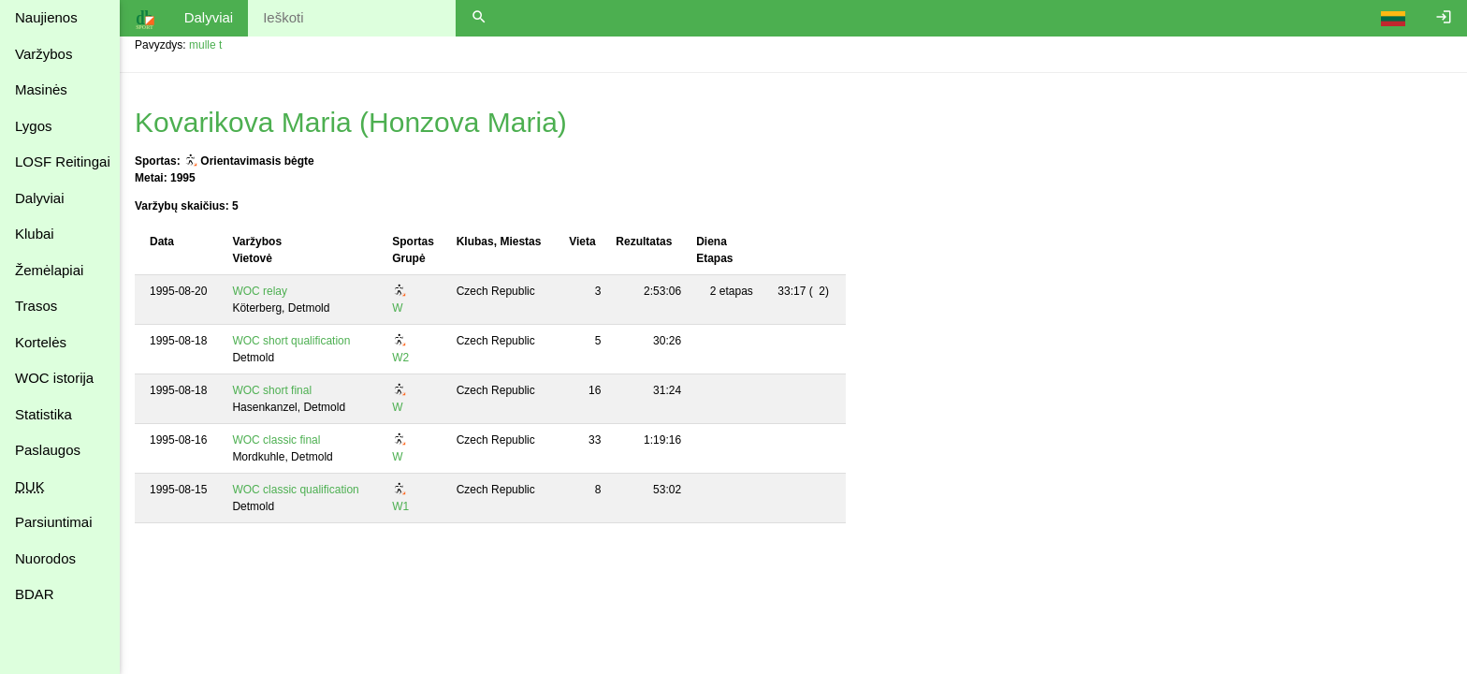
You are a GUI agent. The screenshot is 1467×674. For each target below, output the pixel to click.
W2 (400, 357)
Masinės (41, 89)
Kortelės (40, 342)
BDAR (34, 594)
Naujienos (46, 17)
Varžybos (43, 54)
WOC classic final (276, 440)
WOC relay (259, 291)
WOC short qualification (291, 340)
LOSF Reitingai (62, 161)
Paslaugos (47, 450)
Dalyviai (40, 198)
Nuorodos (45, 558)
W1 (400, 506)
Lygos (33, 126)
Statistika (43, 414)
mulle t (205, 44)
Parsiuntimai (54, 522)
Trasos (36, 306)
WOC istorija (54, 378)
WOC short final (272, 390)
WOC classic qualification (295, 489)
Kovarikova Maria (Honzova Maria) (351, 122)
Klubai (34, 234)
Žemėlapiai (49, 270)
